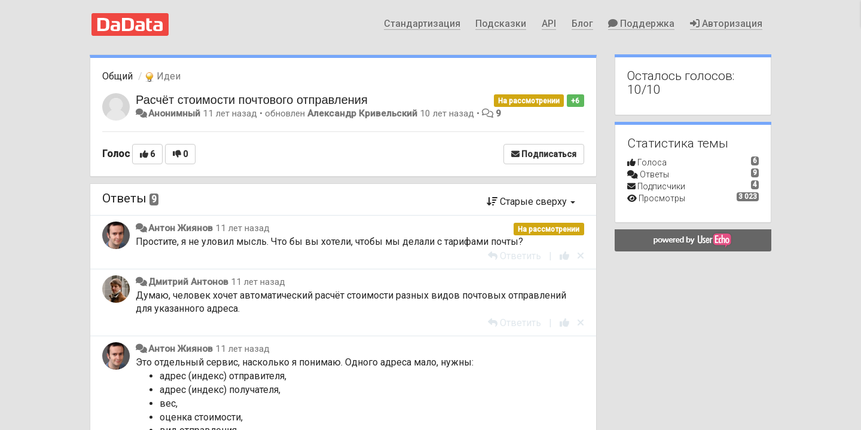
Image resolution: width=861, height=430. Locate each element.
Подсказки (500, 23)
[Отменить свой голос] (580, 256)
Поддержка (641, 23)
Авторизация (726, 23)
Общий (117, 76)
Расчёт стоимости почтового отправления (252, 99)
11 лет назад (242, 228)
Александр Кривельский (362, 113)
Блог (582, 23)
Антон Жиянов (180, 228)
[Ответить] (514, 256)
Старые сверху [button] (531, 201)
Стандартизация (422, 23)
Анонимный (174, 113)
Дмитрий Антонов (188, 282)
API (549, 23)
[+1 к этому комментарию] (564, 256)
